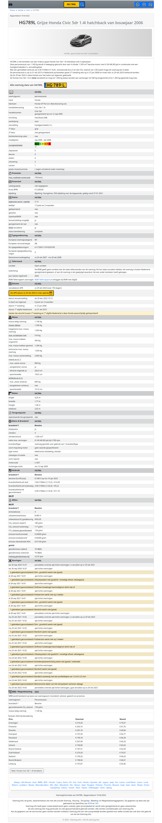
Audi (34, 782)
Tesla (78, 787)
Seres (133, 785)
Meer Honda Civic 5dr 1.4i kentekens (26, 771)
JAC (100, 782)
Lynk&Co (23, 785)
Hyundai (93, 782)
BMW (40, 782)
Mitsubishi (64, 785)
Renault (115, 785)
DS (70, 782)
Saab (122, 785)
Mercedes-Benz (42, 785)
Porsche (107, 785)
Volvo (102, 787)
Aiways (17, 782)
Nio (71, 785)
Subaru (64, 787)
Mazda (31, 785)
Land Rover (131, 782)
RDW (90, 803)
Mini (56, 785)
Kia (116, 782)
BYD (45, 782)
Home (12, 10)
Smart (146, 785)
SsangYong (55, 787)
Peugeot (90, 785)
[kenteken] (71, 4)
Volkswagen (94, 787)
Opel (84, 785)
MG (51, 785)
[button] (137, 4)
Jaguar (106, 782)
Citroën (52, 782)
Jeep (112, 782)
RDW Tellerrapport (43, 279)
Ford (80, 782)
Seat (128, 785)
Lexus (139, 782)
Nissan (77, 785)
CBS (96, 803)
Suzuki (71, 787)
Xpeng (109, 787)
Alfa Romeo (26, 782)
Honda (20, 10)
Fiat (74, 782)
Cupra (59, 782)
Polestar (99, 785)
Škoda (140, 785)
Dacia (65, 782)
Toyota (84, 787)
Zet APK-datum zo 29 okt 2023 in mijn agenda (31, 293)
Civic (28, 10)
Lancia (122, 782)
